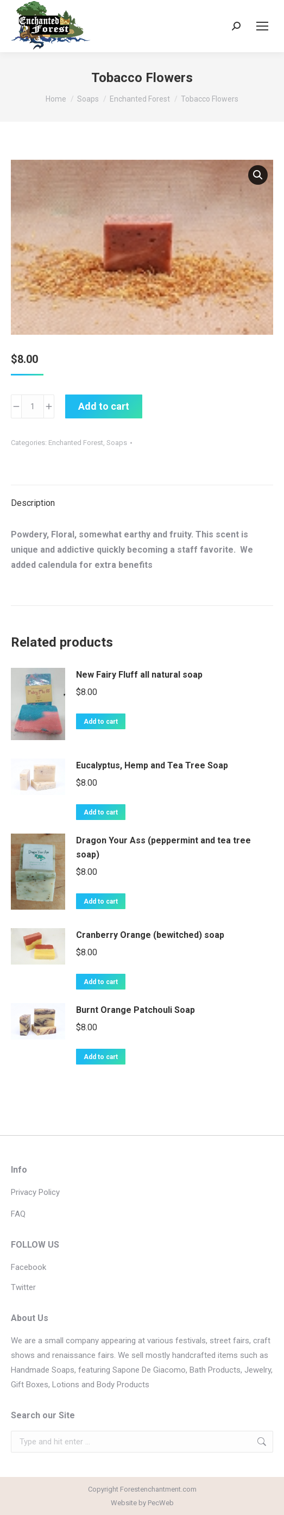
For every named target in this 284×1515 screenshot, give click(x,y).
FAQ (18, 1214)
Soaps (116, 443)
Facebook (28, 1267)
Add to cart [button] (101, 721)
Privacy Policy (35, 1192)
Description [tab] (33, 503)
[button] (258, 175)
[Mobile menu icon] (262, 26)
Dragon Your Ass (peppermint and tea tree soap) (163, 847)
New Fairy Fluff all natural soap (139, 674)
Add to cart (103, 406)
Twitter (23, 1287)
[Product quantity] (32, 406)
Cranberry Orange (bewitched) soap (150, 935)
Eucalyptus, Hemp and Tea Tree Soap (152, 765)
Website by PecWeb (142, 1503)
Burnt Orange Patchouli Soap (135, 1010)
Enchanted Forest (75, 443)
